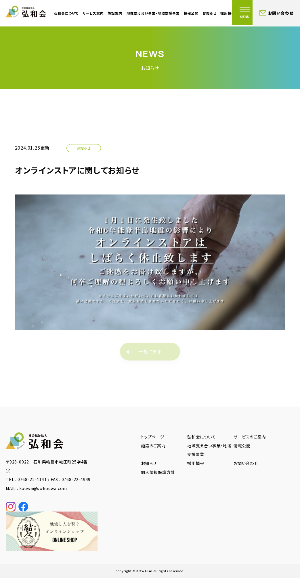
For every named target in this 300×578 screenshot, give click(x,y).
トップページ (153, 437)
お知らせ (209, 13)
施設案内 (115, 13)
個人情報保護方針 (158, 472)
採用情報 (195, 463)
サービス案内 (93, 13)
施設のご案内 (153, 446)
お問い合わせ (246, 463)
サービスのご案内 (250, 437)
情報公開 (191, 13)
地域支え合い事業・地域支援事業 (153, 13)
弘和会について (66, 13)
